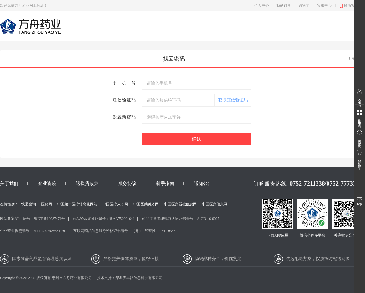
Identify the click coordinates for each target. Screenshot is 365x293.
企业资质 (47, 183)
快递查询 (28, 204)
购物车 (303, 5)
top (359, 201)
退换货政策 (87, 183)
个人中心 (261, 5)
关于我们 (9, 183)
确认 (196, 138)
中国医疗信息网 (215, 204)
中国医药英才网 (146, 204)
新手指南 (165, 183)
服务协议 (127, 183)
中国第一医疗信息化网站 (77, 204)
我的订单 (283, 5)
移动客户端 (350, 5)
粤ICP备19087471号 (49, 218)
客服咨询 (359, 136)
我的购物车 (359, 157)
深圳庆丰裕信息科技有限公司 (139, 278)
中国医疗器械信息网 (180, 204)
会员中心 (359, 95)
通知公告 (203, 183)
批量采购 (359, 115)
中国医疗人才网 (115, 204)
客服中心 (324, 5)
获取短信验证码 (233, 100)
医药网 (46, 204)
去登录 (353, 59)
